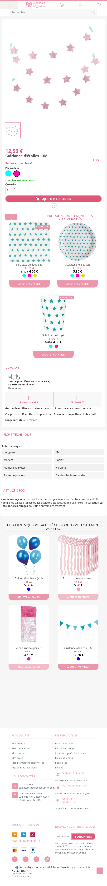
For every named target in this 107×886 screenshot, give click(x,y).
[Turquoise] (8, 173)
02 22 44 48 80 (77, 399)
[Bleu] (28, 589)
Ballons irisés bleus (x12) (29, 578)
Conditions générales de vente (71, 753)
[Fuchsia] (16, 173)
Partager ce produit (29, 399)
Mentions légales (64, 757)
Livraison (53, 367)
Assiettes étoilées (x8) (77, 264)
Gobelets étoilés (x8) (53, 335)
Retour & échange (64, 748)
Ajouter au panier (53, 199)
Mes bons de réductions (24, 767)
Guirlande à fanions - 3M (78, 648)
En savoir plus (15, 388)
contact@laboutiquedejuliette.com (37, 787)
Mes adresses (19, 753)
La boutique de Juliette (22, 873)
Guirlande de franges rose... (78, 578)
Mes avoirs (17, 757)
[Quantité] (9, 190)
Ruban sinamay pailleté (28, 648)
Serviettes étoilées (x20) (29, 264)
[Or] (35, 275)
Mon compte (18, 743)
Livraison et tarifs (64, 743)
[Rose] (78, 589)
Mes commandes (21, 748)
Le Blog (59, 767)
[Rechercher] (53, 12)
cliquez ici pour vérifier (80, 867)
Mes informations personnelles (28, 762)
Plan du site (61, 762)
